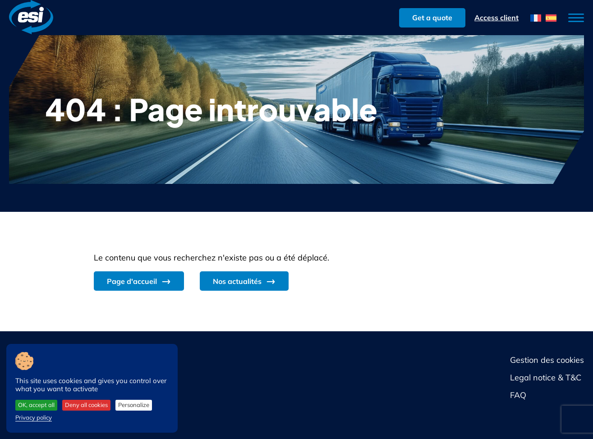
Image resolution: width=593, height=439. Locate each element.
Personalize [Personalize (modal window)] (133, 404)
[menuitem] (535, 17)
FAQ (518, 395)
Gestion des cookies (547, 360)
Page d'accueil (132, 281)
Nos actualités (237, 281)
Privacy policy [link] (33, 417)
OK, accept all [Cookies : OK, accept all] (36, 404)
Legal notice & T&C (545, 377)
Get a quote (432, 17)
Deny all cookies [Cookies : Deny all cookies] (86, 404)
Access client (496, 17)
